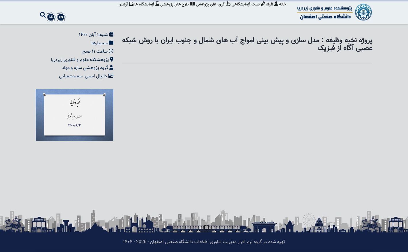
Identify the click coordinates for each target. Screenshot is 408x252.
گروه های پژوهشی (211, 10)
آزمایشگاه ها (142, 10)
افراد (271, 10)
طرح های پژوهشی (174, 10)
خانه (282, 10)
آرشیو (122, 10)
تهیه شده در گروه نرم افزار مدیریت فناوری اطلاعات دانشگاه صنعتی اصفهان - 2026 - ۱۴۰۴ (204, 242)
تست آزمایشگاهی (247, 10)
